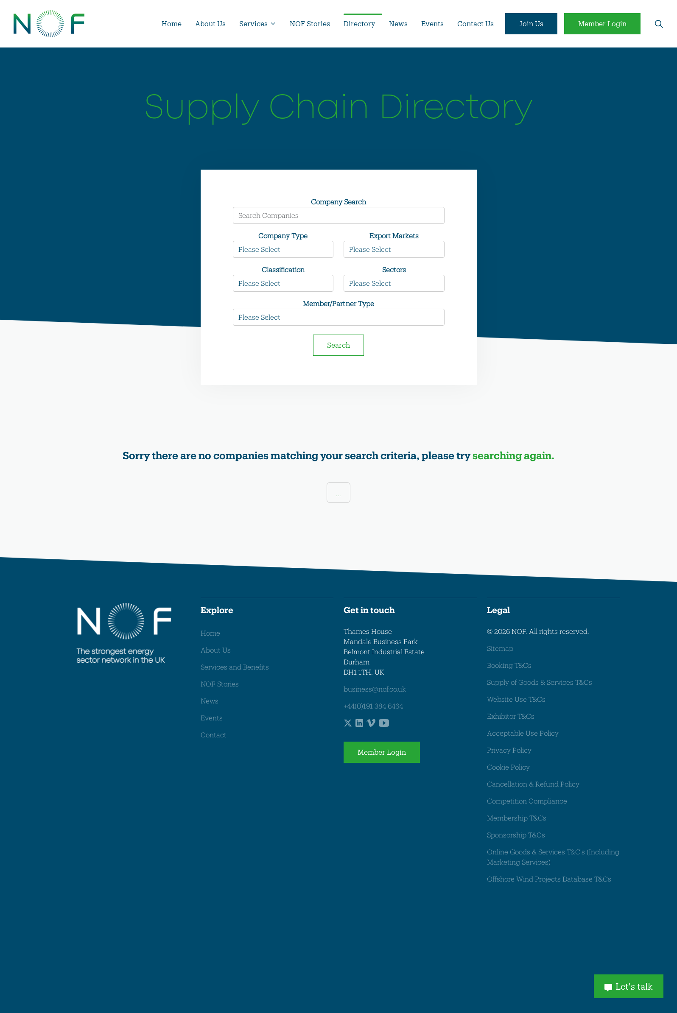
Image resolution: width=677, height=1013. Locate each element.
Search (338, 345)
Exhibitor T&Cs (510, 716)
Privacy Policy (509, 750)
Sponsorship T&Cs (516, 835)
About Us (210, 24)
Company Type (283, 236)
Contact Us (475, 24)
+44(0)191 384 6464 (373, 706)
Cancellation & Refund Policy (533, 784)
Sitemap (500, 648)
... (338, 493)
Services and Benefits (235, 667)
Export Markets (394, 236)
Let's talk (628, 985)
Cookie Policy (508, 767)
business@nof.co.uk (375, 689)
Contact (214, 735)
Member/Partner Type (338, 303)
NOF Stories (310, 24)
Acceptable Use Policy (523, 733)
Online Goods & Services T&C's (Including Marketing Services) (553, 857)
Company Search (338, 202)
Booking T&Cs (509, 665)
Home (172, 24)
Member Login (602, 24)
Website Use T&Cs (516, 699)
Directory (359, 24)
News (398, 24)
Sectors (394, 269)
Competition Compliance (527, 801)
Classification (283, 269)
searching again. (513, 455)
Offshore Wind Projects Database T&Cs (549, 879)
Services (253, 24)
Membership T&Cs (516, 818)
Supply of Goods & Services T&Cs (539, 682)
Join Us (531, 24)
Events (432, 24)
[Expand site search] (658, 23)
